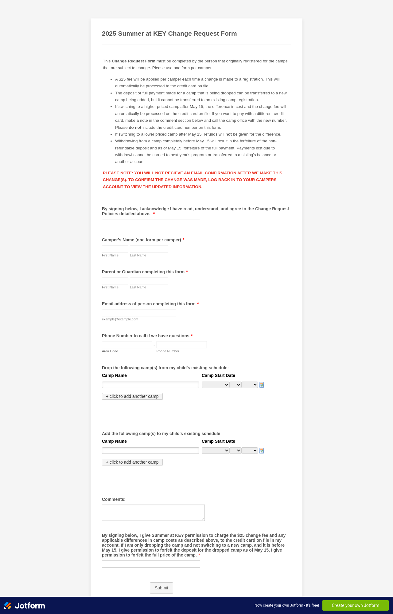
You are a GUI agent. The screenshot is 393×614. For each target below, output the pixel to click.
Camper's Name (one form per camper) (143, 239)
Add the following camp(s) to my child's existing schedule (161, 420)
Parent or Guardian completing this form (145, 271)
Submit (161, 561)
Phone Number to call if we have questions (147, 335)
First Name (110, 255)
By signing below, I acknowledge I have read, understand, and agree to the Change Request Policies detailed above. (195, 211)
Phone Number (168, 351)
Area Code (110, 351)
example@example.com (120, 319)
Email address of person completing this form (150, 303)
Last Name (138, 255)
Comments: (114, 472)
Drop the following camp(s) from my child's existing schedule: (165, 367)
